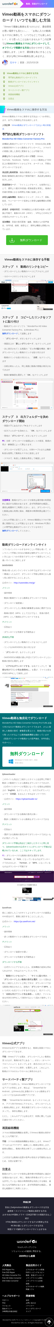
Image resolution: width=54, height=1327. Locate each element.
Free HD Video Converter (12, 1278)
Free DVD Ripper (8, 1272)
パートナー (30, 1305)
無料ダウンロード (10, 333)
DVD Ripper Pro (8, 1269)
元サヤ (13, 62)
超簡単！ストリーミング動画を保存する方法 (27, 1211)
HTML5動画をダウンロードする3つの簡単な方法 (27, 1222)
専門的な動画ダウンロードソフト (22, 77)
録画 (27, 1283)
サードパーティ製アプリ (19, 90)
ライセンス (6, 1305)
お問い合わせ (31, 1303)
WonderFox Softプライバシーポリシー (17, 1320)
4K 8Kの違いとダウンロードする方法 (27, 1225)
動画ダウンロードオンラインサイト (23, 81)
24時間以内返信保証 (10, 1311)
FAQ (3, 1303)
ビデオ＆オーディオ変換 (35, 1269)
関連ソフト (30, 1289)
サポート (5, 1300)
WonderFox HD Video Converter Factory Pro (23, 138)
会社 (27, 1300)
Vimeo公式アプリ (16, 86)
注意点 (11, 98)
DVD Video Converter (10, 1281)
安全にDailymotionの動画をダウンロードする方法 (27, 1207)
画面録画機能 (14, 94)
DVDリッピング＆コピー (35, 1272)
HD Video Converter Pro (11, 1275)
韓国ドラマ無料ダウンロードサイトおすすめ (27, 1229)
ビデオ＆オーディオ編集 (35, 1286)
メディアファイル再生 (34, 1278)
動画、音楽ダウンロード (35, 1275)
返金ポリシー (7, 1308)
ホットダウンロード (33, 1308)
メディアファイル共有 (34, 1281)
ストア (28, 1311)
